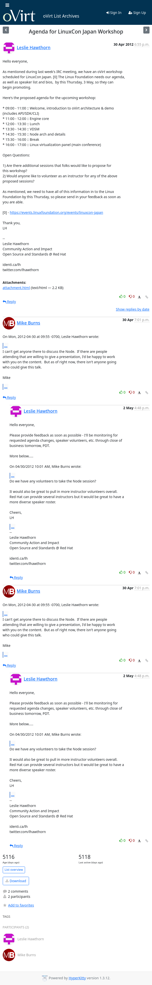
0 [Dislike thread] (132, 296)
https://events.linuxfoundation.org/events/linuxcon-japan (56, 212)
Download (15, 880)
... (6, 345)
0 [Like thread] (123, 296)
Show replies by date (132, 309)
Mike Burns (28, 323)
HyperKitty (77, 978)
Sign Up (137, 12)
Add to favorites (18, 905)
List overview (14, 870)
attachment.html (16, 287)
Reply (9, 301)
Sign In (114, 12)
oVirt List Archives (41, 16)
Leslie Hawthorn (34, 47)
